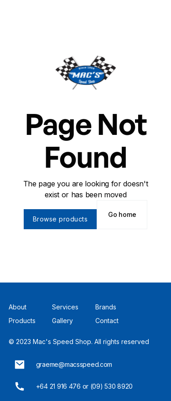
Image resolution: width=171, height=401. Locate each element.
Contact (107, 320)
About (17, 307)
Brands (105, 307)
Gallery (62, 320)
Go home (122, 214)
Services (65, 307)
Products (22, 320)
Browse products (60, 219)
